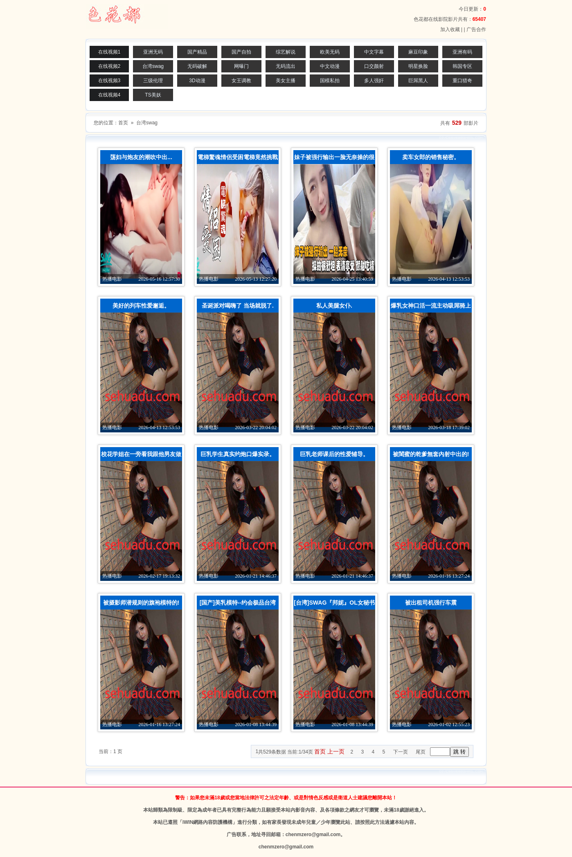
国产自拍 (241, 52)
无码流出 (285, 66)
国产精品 (197, 52)
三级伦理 (153, 80)
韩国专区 (462, 66)
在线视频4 (109, 95)
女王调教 (241, 80)
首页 (123, 123)
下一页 (400, 752)
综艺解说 (285, 52)
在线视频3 (109, 80)
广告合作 (476, 29)
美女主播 (285, 80)
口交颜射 (374, 66)
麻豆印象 (418, 52)
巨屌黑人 (418, 80)
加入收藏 (450, 29)
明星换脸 (418, 66)
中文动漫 (330, 66)
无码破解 (197, 66)
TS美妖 (153, 95)
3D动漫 (197, 80)
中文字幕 (374, 52)
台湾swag (153, 66)
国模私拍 (330, 80)
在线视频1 (109, 52)
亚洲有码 (462, 52)
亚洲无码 (153, 52)
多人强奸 (374, 80)
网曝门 (241, 66)
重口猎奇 (462, 80)
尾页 (421, 752)
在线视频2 (109, 66)
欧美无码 (330, 52)
